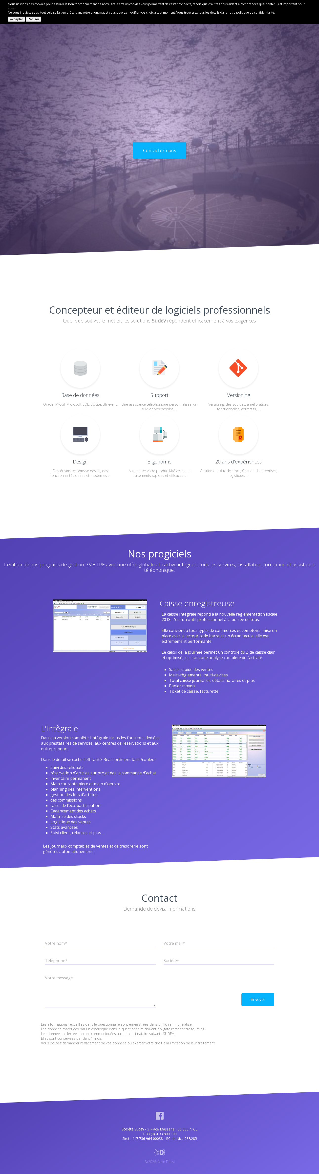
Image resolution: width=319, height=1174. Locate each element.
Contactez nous (159, 150)
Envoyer (258, 999)
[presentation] (201, 981)
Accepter (16, 19)
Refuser (33, 19)
